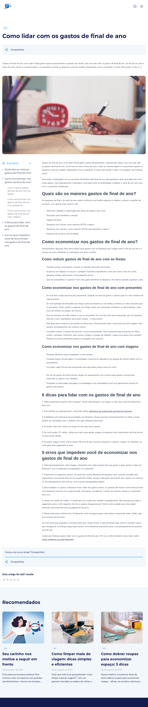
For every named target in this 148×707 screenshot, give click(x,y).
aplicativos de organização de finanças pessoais (110, 411)
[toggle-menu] (141, 6)
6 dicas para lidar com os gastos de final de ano (17, 226)
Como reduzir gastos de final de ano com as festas (19, 191)
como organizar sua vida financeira (57, 539)
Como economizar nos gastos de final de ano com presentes (19, 202)
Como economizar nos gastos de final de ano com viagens (19, 213)
